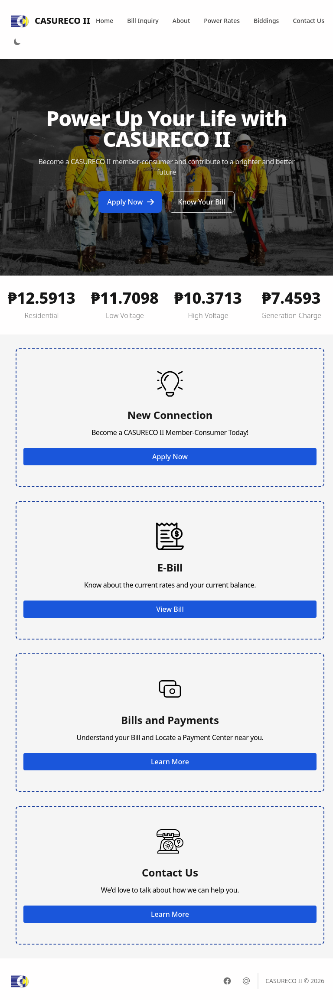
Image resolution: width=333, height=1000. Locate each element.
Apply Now (131, 202)
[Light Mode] (17, 41)
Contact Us (308, 20)
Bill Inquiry (142, 20)
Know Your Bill (201, 202)
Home (104, 20)
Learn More (170, 761)
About (181, 20)
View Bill (170, 609)
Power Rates (222, 20)
